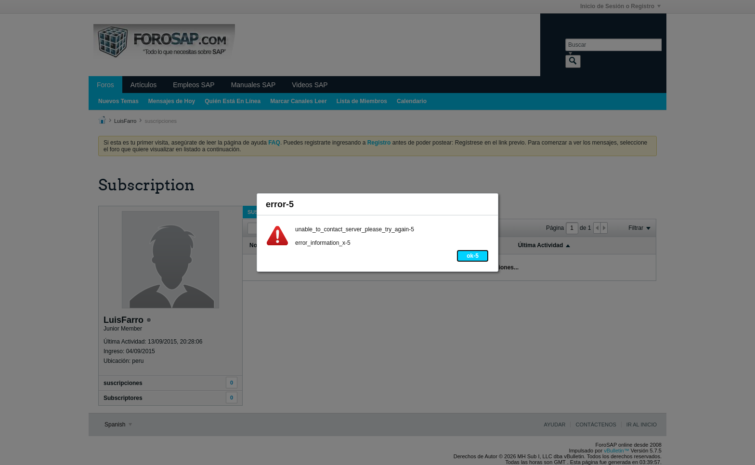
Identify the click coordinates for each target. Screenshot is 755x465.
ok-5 (473, 255)
